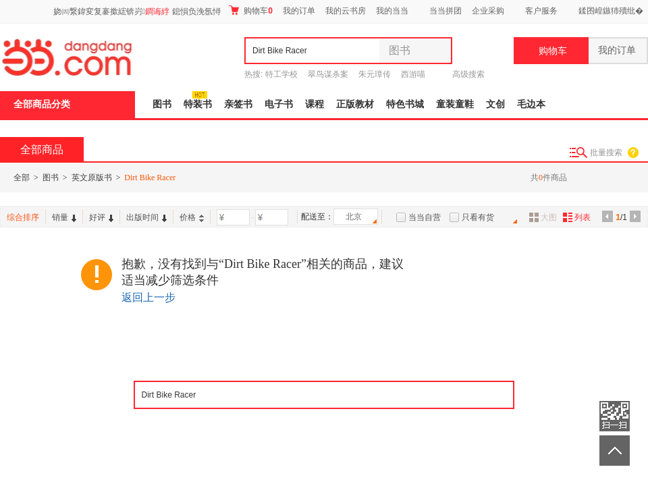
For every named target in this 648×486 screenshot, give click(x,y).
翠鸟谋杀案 (328, 74)
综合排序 (23, 217)
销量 (64, 217)
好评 (101, 217)
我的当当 (392, 11)
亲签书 (238, 104)
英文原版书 (92, 177)
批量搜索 (606, 152)
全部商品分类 (42, 104)
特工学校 (281, 74)
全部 (22, 177)
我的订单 (299, 11)
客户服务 (541, 11)
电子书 (279, 104)
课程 (314, 104)
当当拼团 (445, 11)
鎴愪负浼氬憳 (196, 11)
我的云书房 (345, 11)
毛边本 (531, 104)
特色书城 (405, 104)
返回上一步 (149, 297)
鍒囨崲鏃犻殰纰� (610, 11)
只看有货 (478, 217)
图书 (162, 104)
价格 (192, 217)
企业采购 (488, 11)
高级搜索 (468, 74)
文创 (495, 104)
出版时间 (146, 217)
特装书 (198, 104)
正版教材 (355, 104)
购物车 (251, 10)
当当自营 (424, 217)
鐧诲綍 (157, 11)
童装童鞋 (455, 104)
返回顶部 (614, 450)
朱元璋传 (374, 74)
